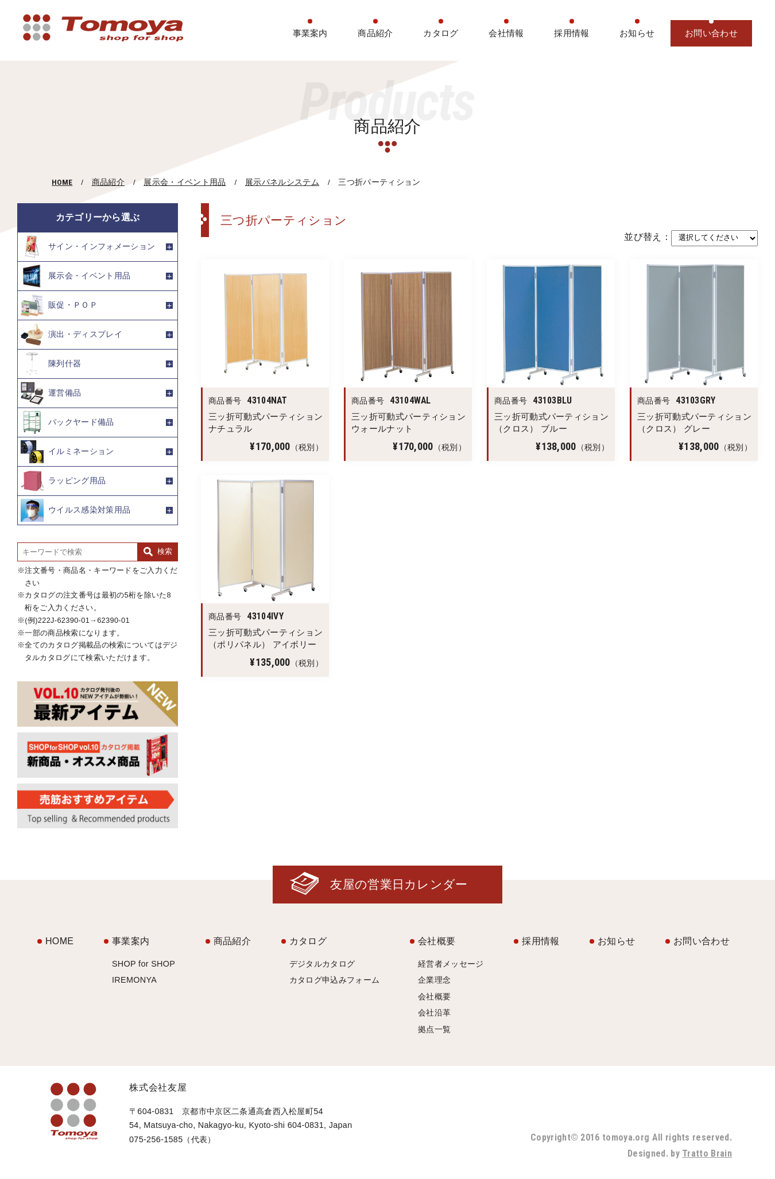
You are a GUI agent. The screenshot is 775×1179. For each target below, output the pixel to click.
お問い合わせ (711, 33)
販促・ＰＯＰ (59, 305)
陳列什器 (51, 363)
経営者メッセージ (451, 963)
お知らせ (636, 33)
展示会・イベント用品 (185, 182)
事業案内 (310, 33)
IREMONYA (134, 979)
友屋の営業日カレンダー (399, 884)
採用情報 (571, 33)
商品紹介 (375, 33)
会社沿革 (434, 1012)
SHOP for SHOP (143, 963)
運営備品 (51, 393)
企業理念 (434, 979)
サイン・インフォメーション (88, 246)
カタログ (440, 33)
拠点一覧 (434, 1029)
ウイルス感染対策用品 (75, 510)
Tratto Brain (707, 1153)
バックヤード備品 (67, 422)
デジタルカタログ (322, 963)
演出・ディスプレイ (71, 334)
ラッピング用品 (63, 481)
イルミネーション (67, 451)
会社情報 (506, 33)
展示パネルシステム (282, 182)
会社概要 (436, 941)
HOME (62, 182)
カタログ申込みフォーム (334, 979)
